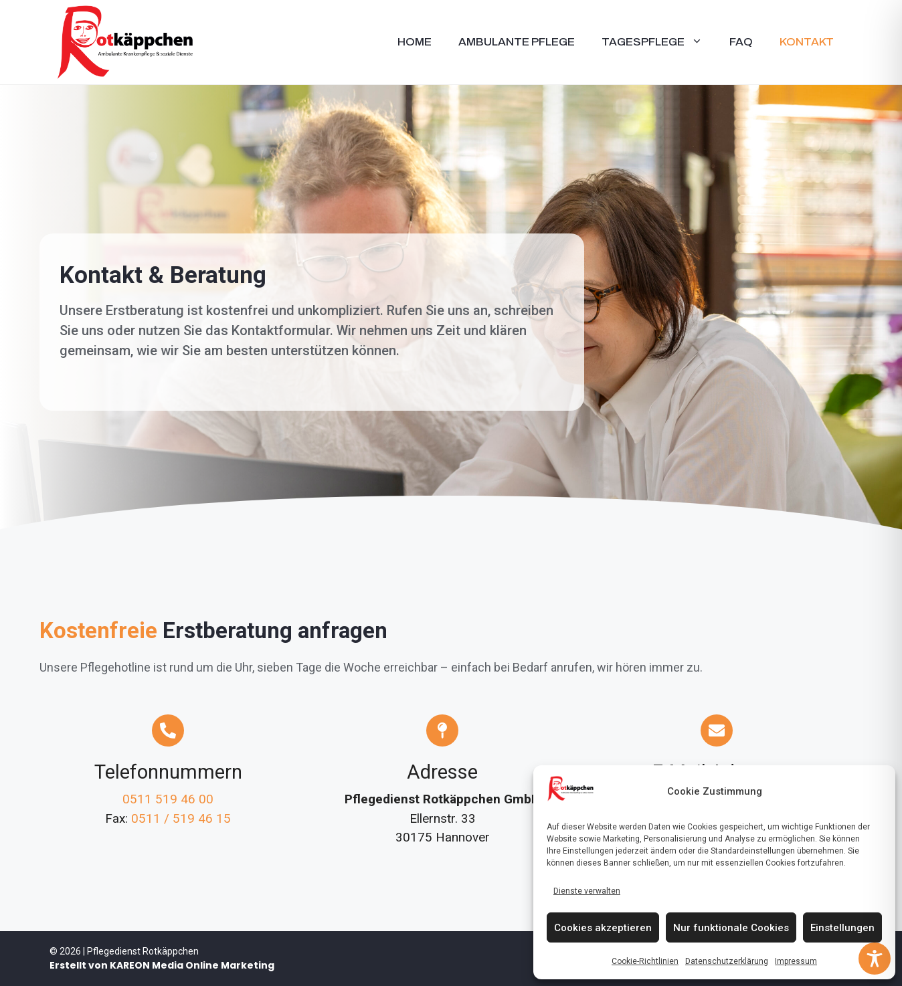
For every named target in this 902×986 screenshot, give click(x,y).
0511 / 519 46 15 (181, 818)
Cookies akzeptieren (603, 928)
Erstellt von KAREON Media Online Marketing (162, 965)
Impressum (796, 961)
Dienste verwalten (586, 891)
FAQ (741, 41)
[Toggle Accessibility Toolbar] (874, 958)
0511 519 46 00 (167, 799)
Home (414, 41)
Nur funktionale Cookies (731, 928)
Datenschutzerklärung (726, 961)
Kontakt (807, 41)
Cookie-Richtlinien (645, 961)
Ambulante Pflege (516, 41)
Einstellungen (842, 928)
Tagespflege (659, 42)
